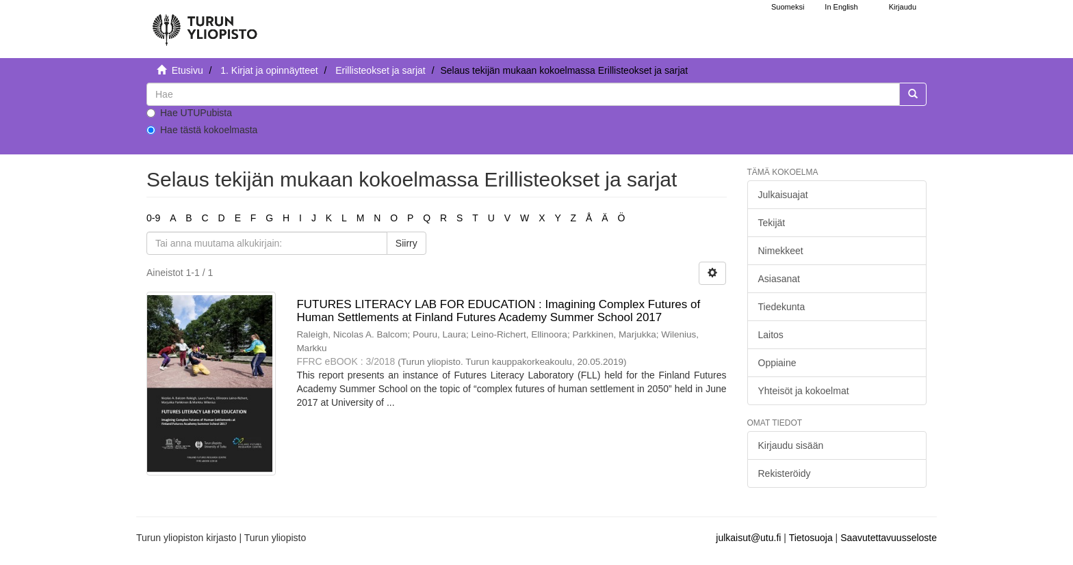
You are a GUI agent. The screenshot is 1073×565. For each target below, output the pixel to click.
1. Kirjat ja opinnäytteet (269, 70)
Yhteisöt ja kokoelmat (803, 390)
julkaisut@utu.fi (748, 537)
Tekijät (772, 222)
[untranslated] (523, 94)
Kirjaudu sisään (791, 445)
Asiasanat (779, 278)
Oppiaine (777, 362)
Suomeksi (787, 7)
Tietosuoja (811, 537)
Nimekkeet (780, 250)
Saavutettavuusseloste (888, 537)
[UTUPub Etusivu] (204, 24)
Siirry (406, 243)
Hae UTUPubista (189, 112)
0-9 (153, 217)
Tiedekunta (781, 306)
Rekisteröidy (784, 473)
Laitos (771, 334)
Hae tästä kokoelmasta (201, 129)
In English (841, 7)
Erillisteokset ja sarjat (380, 70)
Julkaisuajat (783, 194)
